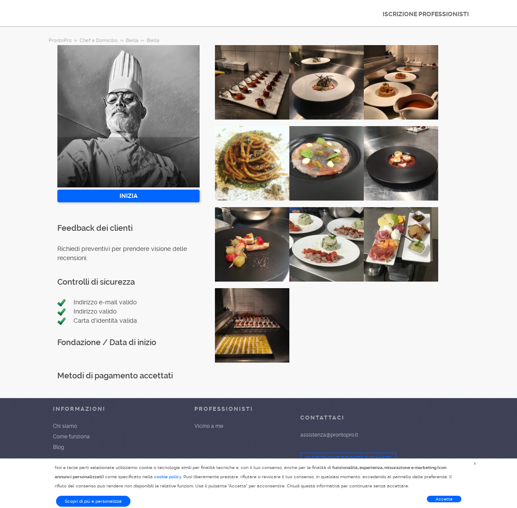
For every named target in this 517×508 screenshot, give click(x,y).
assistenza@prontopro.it (329, 435)
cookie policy (167, 476)
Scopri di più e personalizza (93, 501)
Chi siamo (65, 426)
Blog (58, 447)
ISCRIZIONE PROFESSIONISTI (426, 14)
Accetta (444, 499)
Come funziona (71, 437)
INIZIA (128, 195)
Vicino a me (208, 426)
